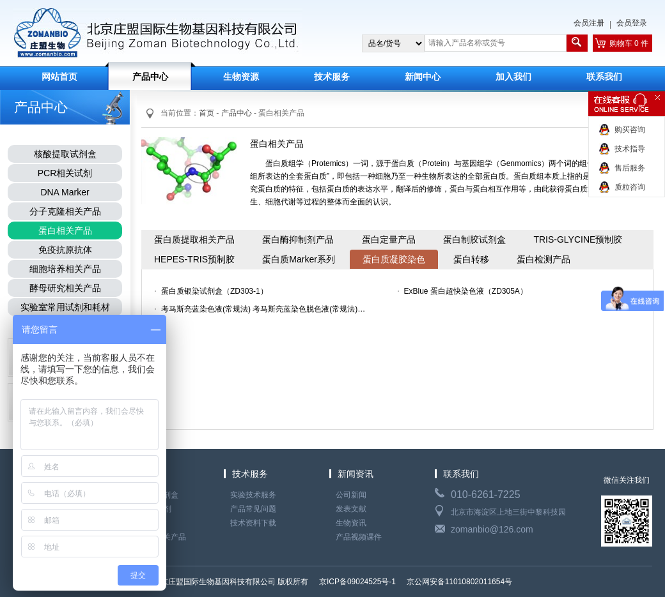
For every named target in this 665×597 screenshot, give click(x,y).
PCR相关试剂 (65, 173)
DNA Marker (64, 192)
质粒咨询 (629, 187)
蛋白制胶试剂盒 (474, 239)
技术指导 (629, 148)
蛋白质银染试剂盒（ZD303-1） (214, 291)
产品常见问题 (253, 508)
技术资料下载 (253, 522)
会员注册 (589, 23)
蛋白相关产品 (65, 230)
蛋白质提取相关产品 (194, 239)
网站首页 (59, 77)
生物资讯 (351, 522)
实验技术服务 (253, 494)
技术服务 (332, 77)
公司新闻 (351, 494)
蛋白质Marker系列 (298, 259)
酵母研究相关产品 (65, 288)
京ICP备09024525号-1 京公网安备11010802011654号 (415, 581)
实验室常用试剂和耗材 (65, 307)
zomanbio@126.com (492, 529)
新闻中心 (423, 77)
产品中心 (150, 77)
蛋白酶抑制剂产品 (298, 239)
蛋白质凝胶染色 (394, 259)
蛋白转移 (471, 259)
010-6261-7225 (485, 494)
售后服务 (629, 167)
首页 (206, 113)
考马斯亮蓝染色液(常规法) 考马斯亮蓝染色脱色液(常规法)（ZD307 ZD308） (266, 309)
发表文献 (351, 508)
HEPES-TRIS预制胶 (194, 259)
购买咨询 (629, 129)
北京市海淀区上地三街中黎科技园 (508, 512)
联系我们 (604, 77)
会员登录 (631, 23)
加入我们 (513, 77)
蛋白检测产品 (543, 259)
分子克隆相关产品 (65, 211)
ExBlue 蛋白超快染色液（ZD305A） (466, 291)
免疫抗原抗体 (65, 250)
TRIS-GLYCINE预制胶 (577, 239)
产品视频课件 (359, 537)
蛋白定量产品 (389, 239)
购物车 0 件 (628, 43)
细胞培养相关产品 (65, 269)
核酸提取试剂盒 (65, 154)
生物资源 (241, 77)
